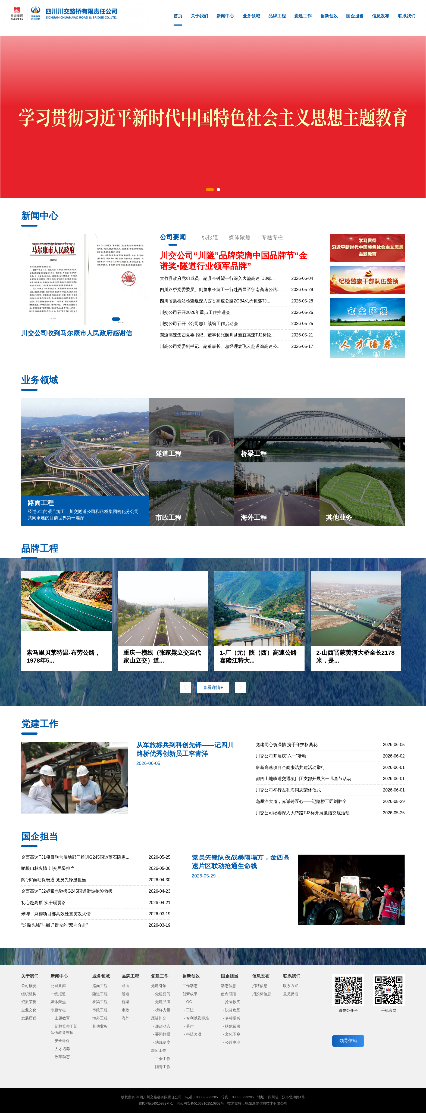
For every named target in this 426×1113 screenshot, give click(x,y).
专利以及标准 (197, 1018)
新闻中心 (225, 16)
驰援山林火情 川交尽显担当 (47, 868)
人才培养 (62, 1049)
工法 (190, 1010)
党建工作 (303, 16)
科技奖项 (193, 1034)
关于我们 (199, 16)
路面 (125, 986)
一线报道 (207, 237)
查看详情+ (213, 687)
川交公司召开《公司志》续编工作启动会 (199, 323)
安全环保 (62, 1040)
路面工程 (100, 986)
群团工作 (158, 1050)
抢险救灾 (232, 1002)
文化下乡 (232, 1034)
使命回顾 (228, 994)
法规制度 (162, 1042)
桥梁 (125, 1002)
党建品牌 (162, 1002)
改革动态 (62, 1057)
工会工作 (162, 1058)
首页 (178, 20)
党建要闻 (162, 994)
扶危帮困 (232, 1026)
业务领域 (251, 16)
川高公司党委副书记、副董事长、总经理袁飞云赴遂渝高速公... (220, 346)
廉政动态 (162, 1026)
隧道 (125, 994)
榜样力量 (162, 1010)
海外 (125, 1018)
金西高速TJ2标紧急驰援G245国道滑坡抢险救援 (66, 891)
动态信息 (228, 986)
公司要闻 (173, 237)
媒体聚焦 (239, 237)
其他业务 (100, 1026)
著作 (190, 1026)
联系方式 (290, 986)
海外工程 (100, 1018)
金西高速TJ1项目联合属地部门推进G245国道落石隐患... (75, 857)
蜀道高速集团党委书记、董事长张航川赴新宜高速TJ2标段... (217, 335)
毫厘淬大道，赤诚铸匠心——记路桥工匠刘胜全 (301, 801)
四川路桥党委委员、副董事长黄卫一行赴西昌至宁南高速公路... (220, 289)
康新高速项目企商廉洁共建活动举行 (290, 767)
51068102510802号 (209, 1103)
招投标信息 (261, 994)
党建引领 (158, 986)
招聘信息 (259, 986)
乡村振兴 (232, 1018)
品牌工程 (277, 16)
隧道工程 (100, 994)
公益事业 (232, 1042)
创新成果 (190, 994)
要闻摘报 (162, 1034)
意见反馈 (290, 994)
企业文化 (28, 1010)
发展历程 (28, 1018)
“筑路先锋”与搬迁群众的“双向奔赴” (54, 925)
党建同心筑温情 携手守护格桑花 (287, 744)
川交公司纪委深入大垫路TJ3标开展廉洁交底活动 (303, 813)
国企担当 (355, 16)
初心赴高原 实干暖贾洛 (43, 902)
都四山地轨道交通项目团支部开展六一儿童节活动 (303, 778)
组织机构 (28, 994)
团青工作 (162, 1067)
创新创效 (329, 16)
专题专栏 (272, 237)
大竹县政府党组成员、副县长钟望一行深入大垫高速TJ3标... (217, 278)
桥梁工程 (100, 1002)
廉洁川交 (158, 1018)
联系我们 (406, 16)
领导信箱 (348, 1040)
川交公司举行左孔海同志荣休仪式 (288, 790)
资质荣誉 (28, 1002)
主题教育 (62, 1018)
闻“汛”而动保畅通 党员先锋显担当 (53, 879)
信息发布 (380, 16)
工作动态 (190, 986)
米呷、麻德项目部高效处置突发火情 (56, 913)
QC (189, 1002)
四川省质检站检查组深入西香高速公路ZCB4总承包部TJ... (215, 301)
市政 (125, 1010)
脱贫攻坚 (232, 1010)
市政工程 (100, 1010)
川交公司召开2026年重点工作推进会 (195, 312)
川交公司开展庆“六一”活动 (281, 756)
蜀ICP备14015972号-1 (156, 1103)
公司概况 (28, 986)
